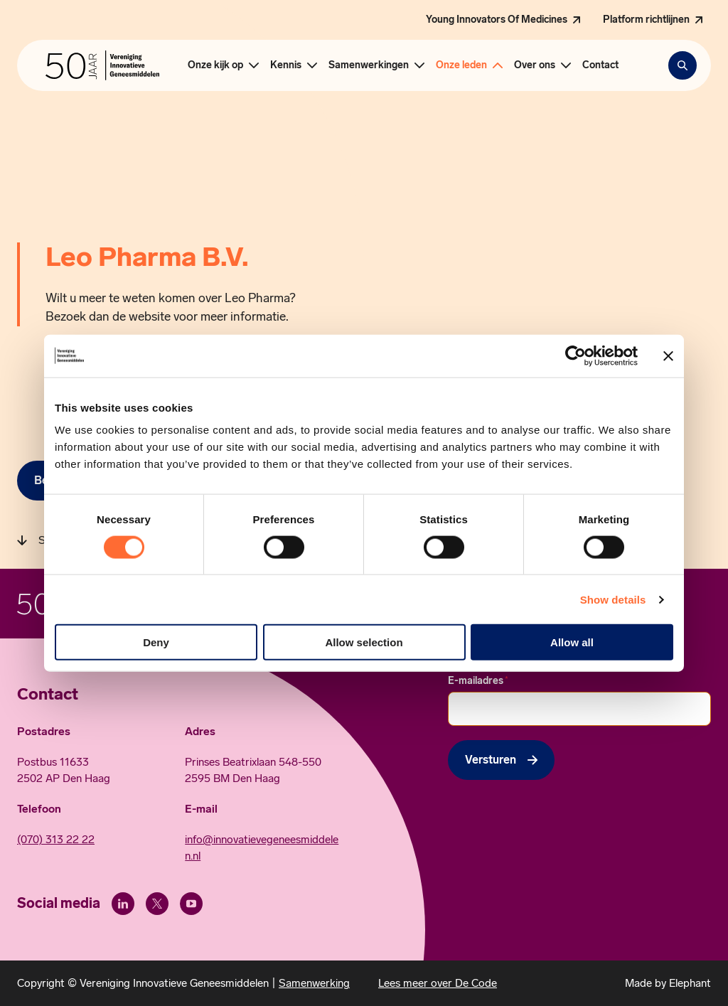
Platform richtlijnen (646, 20)
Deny (156, 642)
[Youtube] (191, 903)
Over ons (534, 65)
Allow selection (363, 642)
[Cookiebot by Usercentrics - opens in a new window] (575, 355)
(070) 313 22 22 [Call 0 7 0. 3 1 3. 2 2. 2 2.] (56, 839)
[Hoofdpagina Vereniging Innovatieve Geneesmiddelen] (102, 65)
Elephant (690, 983)
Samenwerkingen (368, 65)
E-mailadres (478, 680)
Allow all (572, 642)
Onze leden (461, 65)
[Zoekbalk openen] (682, 65)
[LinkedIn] (123, 903)
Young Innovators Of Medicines (496, 20)
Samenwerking (314, 983)
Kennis (285, 65)
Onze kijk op (215, 65)
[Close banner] (668, 355)
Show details (613, 599)
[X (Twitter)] (157, 903)
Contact (600, 65)
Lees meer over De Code (437, 983)
